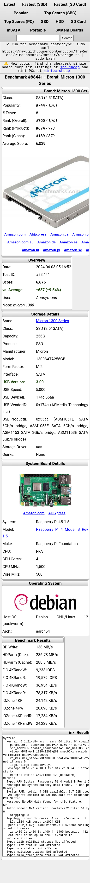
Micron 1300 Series (52, 321)
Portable (38, 30)
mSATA (13, 30)
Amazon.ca (59, 234)
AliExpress (38, 234)
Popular (21, 13)
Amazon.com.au (20, 242)
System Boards (69, 30)
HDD (60, 21)
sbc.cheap (69, 67)
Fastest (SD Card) (70, 4)
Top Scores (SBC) (60, 13)
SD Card (78, 21)
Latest (9, 4)
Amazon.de (46, 242)
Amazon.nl (30, 250)
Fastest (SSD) (34, 4)
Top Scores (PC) (19, 21)
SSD (45, 21)
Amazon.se (73, 250)
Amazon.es (69, 242)
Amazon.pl (51, 250)
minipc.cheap (57, 70)
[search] (38, 38)
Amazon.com (15, 234)
